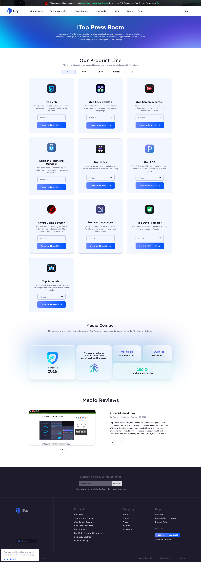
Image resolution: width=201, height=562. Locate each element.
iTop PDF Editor (81, 529)
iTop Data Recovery (83, 525)
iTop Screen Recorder (84, 522)
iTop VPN (78, 514)
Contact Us (128, 518)
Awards (126, 525)
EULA (182, 558)
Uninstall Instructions (165, 518)
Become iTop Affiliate (168, 535)
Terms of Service (145, 558)
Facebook (127, 529)
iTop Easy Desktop (83, 537)
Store (140, 11)
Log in (188, 11)
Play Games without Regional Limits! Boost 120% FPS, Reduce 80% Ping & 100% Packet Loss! (100, 3)
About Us (127, 514)
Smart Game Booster (84, 518)
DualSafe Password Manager (88, 533)
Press (125, 522)
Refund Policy (161, 522)
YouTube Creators (163, 539)
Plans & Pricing (81, 540)
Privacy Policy (166, 558)
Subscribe (117, 483)
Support (159, 514)
